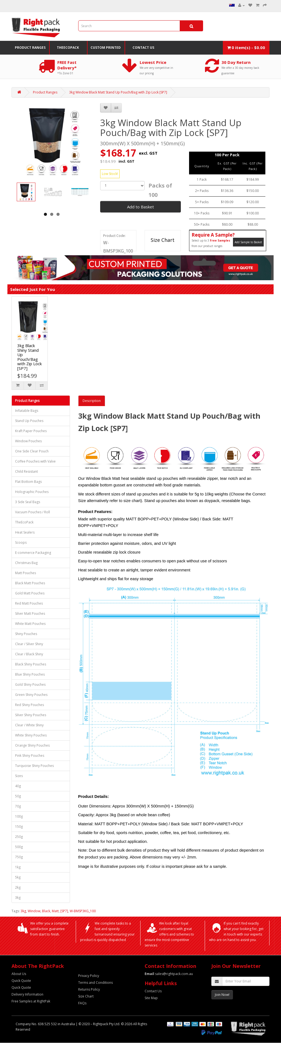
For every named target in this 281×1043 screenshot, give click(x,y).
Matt (55, 911)
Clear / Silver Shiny (29, 644)
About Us (19, 973)
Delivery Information (27, 994)
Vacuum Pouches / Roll (32, 512)
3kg (18, 897)
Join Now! (222, 994)
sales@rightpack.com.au (169, 973)
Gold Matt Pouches (29, 593)
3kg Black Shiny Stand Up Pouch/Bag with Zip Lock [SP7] (29, 357)
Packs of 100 (160, 190)
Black (46, 911)
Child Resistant (26, 471)
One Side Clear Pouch (32, 451)
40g (18, 786)
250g (19, 836)
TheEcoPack (68, 47)
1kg (18, 867)
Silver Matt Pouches (30, 613)
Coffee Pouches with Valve (35, 461)
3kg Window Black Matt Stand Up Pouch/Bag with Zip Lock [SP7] (118, 92)
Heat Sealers (25, 532)
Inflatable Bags (26, 410)
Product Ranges (30, 47)
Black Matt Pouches (30, 583)
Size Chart (163, 240)
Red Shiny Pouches (29, 704)
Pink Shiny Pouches (29, 755)
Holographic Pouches (32, 491)
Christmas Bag (26, 562)
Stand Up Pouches (29, 420)
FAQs (82, 1003)
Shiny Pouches (26, 633)
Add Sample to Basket (248, 242)
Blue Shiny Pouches (30, 674)
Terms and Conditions (95, 982)
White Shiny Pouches (31, 735)
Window (34, 911)
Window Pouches (28, 441)
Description (92, 400)
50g (18, 796)
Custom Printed (106, 47)
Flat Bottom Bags (28, 481)
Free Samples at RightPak (31, 1001)
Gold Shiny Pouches (30, 684)
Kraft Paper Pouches (31, 431)
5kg (18, 877)
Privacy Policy (88, 975)
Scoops (21, 542)
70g (18, 806)
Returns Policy (89, 989)
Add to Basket (140, 206)
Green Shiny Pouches (31, 694)
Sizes (19, 775)
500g (19, 846)
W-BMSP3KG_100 (83, 911)
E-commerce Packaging (33, 552)
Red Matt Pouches (29, 603)
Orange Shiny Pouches (32, 745)
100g (19, 816)
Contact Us (143, 47)
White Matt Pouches (30, 623)
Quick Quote (21, 980)
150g (19, 826)
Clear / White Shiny (29, 725)
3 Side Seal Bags (27, 502)
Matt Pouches (25, 573)
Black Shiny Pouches (30, 664)
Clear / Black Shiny (29, 654)
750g (19, 857)
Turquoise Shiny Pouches (34, 765)
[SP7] (64, 911)
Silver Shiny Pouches (30, 715)
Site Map (151, 998)
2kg (18, 887)
